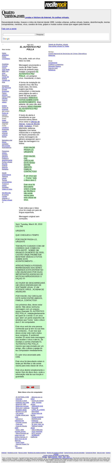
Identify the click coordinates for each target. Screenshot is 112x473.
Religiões (5, 169)
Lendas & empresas (5, 128)
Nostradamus (6, 147)
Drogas (4, 89)
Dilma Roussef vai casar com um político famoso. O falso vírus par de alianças (21, 436)
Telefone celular (5, 177)
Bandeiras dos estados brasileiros (37, 452)
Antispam (4, 452)
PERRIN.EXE (36, 419)
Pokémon (35, 420)
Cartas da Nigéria (5, 77)
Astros (4, 68)
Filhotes (4, 98)
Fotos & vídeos (4, 101)
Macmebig (35, 411)
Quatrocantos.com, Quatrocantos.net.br (61, 458)
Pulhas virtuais (7, 162)
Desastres (5, 86)
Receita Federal (4, 164)
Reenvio (5, 167)
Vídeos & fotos (7, 189)
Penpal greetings (37, 417)
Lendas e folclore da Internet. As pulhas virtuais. (47, 17)
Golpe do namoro (5, 114)
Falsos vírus (6, 97)
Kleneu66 (35, 408)
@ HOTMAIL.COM (22, 397)
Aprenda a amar (21, 401)
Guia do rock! (53, 68)
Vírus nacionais (37, 431)
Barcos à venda (22, 452)
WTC (36, 433)
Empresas (5, 91)
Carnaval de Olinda (91, 452)
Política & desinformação (7, 159)
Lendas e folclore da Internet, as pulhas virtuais (56, 455)
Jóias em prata (101, 452)
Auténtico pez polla (22, 402)
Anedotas (5, 64)
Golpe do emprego (5, 108)
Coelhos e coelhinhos (55, 64)
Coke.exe (19, 424)
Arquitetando (52, 63)
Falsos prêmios (4, 94)
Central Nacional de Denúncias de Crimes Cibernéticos (67, 54)
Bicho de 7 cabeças (22, 408)
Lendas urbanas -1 (5, 197)
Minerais (44, 456)
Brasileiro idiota (21, 410)
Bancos (4, 75)
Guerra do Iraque (38, 401)
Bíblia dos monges (22, 406)
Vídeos (60, 456)
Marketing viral (7, 140)
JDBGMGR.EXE (37, 406)
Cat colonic (20, 413)
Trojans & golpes (5, 184)
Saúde (4, 173)
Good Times (20, 442)
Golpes (4, 106)
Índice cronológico (6, 57)
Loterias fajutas (4, 135)
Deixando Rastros (54, 66)
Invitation (28, 126)
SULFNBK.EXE (37, 422)
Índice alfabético (5, 54)
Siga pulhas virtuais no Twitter (58, 46)
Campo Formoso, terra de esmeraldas (74, 452)
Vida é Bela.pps (37, 430)
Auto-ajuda (6, 69)
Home (68, 456)
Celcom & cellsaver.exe (19, 419)
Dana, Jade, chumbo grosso (20, 430)
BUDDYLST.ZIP (21, 411)
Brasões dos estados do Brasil (55, 452)
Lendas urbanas (5, 132)
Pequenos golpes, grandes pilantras (5, 153)
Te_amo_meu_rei (38, 424)
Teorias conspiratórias (7, 181)
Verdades (5, 187)
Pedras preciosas (52, 456)
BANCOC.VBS (21, 404)
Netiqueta (51, 55)
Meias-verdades (5, 143)
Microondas (6, 146)
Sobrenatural (6, 175)
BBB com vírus (5, 72)
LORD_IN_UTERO (38, 410)
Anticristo (19, 399)
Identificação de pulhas (6, 194)
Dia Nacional (6, 88)
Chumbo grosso (21, 422)
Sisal (64, 456)
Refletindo (51, 70)
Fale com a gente (9, 29)
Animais (4, 66)
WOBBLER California (35, 436)
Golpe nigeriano (5, 121)
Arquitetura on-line (12, 452)
